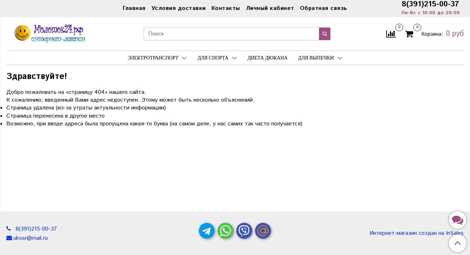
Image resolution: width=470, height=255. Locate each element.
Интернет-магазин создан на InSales (417, 233)
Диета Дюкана (268, 58)
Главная (134, 8)
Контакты (225, 8)
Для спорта (217, 58)
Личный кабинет (270, 8)
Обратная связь (323, 8)
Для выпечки (320, 58)
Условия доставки (178, 8)
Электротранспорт (157, 58)
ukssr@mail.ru (30, 238)
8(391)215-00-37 (35, 229)
